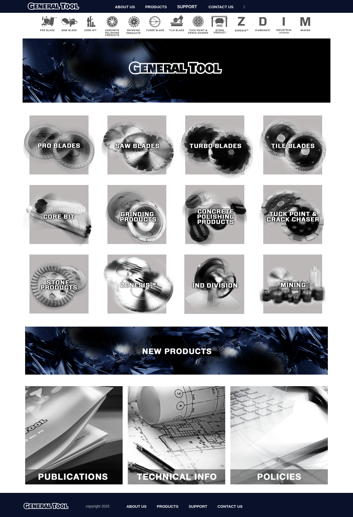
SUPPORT (187, 7)
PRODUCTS (156, 7)
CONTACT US (221, 7)
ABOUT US (125, 7)
